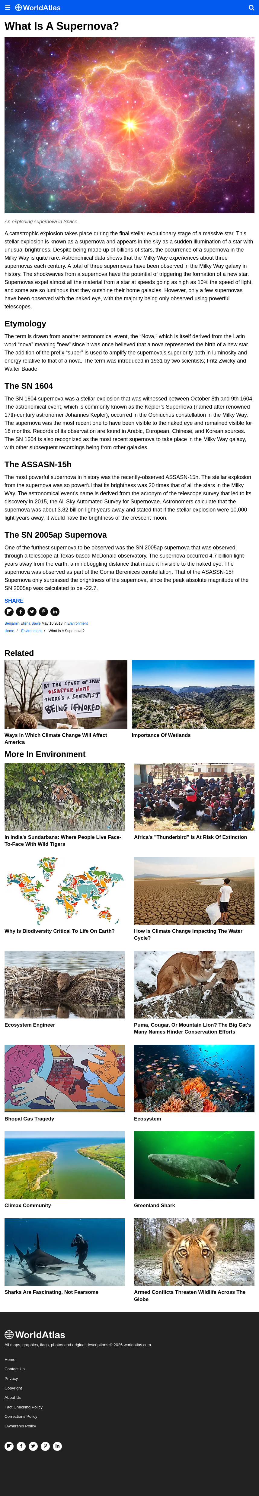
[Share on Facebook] (20, 611)
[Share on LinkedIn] (54, 611)
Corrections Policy (21, 1416)
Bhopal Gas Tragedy (29, 1119)
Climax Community (28, 1205)
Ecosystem (147, 1119)
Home (10, 1359)
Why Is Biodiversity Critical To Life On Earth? (60, 931)
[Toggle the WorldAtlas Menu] (8, 7)
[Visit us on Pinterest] (45, 1446)
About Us (13, 1397)
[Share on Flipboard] (9, 611)
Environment (77, 623)
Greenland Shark (154, 1205)
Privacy (11, 1378)
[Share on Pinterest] (43, 611)
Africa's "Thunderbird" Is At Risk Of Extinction (190, 837)
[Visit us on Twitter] (33, 1446)
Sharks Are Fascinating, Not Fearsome (51, 1292)
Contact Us (15, 1369)
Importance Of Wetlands (161, 735)
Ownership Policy (20, 1426)
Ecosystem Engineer (30, 1025)
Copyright (13, 1388)
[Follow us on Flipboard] (9, 1446)
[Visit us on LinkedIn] (57, 1446)
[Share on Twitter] (32, 611)
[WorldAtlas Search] (251, 7)
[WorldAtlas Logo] (40, 7)
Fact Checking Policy (24, 1407)
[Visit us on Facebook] (21, 1446)
